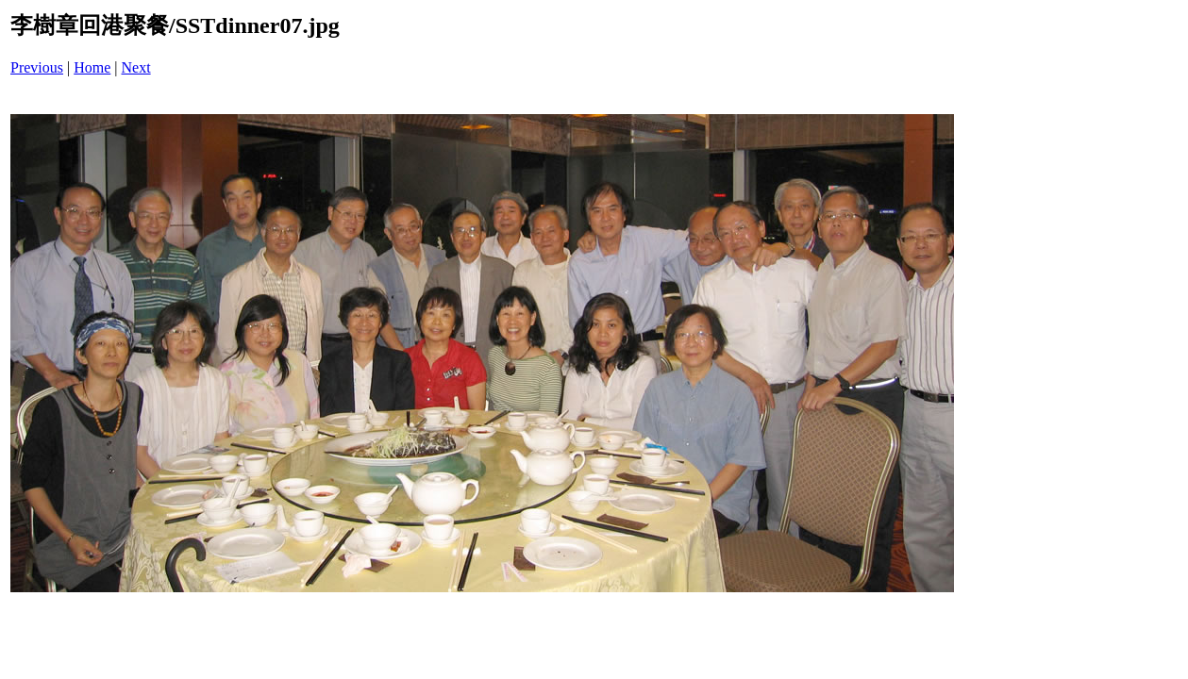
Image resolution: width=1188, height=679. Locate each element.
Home (92, 67)
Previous (36, 67)
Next (136, 67)
